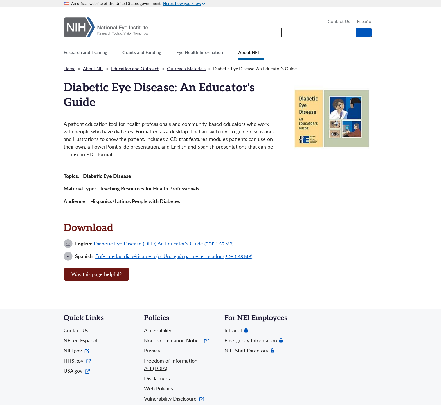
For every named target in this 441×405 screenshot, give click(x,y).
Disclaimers (157, 378)
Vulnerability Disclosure (174, 398)
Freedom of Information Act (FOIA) (170, 364)
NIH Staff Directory (247, 351)
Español (364, 21)
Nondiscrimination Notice (176, 340)
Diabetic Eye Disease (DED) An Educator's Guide (163, 243)
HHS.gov (77, 361)
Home (69, 68)
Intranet (234, 330)
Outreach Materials (186, 68)
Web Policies (158, 388)
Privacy (152, 350)
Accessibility (157, 330)
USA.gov (77, 371)
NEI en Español (80, 340)
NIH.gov (76, 350)
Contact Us (339, 21)
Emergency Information (251, 340)
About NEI (93, 68)
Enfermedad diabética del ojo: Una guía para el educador (173, 256)
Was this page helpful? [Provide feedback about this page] (96, 274)
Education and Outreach (135, 68)
